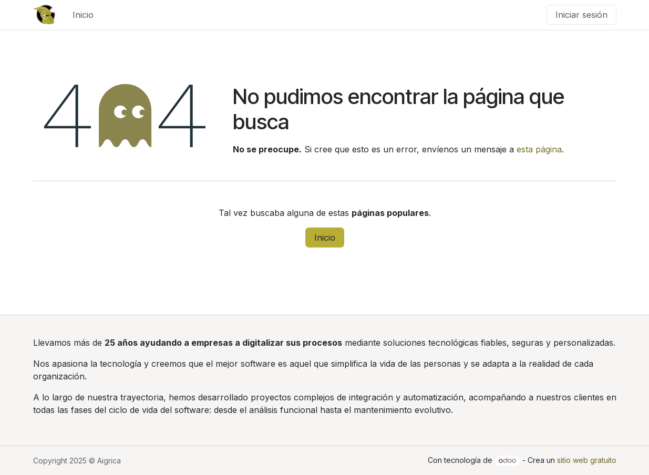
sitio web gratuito (586, 460)
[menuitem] (83, 14)
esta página (539, 149)
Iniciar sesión (581, 14)
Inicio (324, 237)
